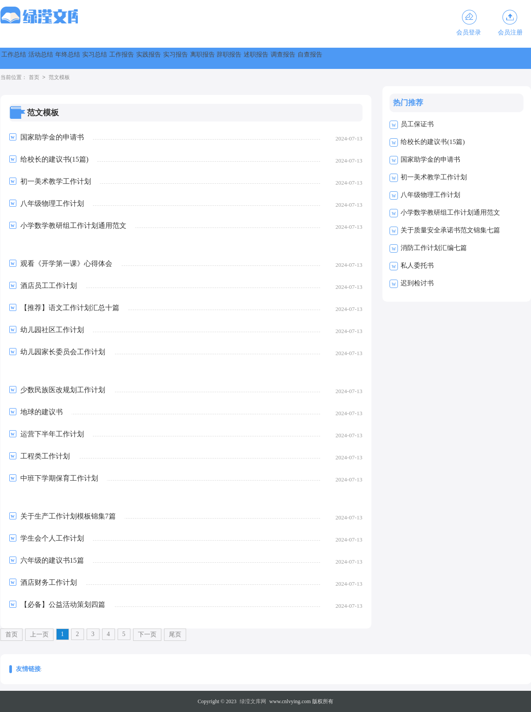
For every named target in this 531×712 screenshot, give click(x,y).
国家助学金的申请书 (430, 159)
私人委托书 (417, 265)
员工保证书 (417, 124)
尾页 (175, 634)
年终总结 (120, 58)
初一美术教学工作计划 (434, 177)
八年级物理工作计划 (430, 194)
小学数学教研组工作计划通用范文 (450, 212)
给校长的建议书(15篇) (433, 141)
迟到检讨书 (417, 283)
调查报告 (502, 58)
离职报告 (358, 58)
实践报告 (263, 58)
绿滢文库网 (253, 701)
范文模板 (59, 78)
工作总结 (24, 58)
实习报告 (311, 58)
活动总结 (72, 58)
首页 (34, 78)
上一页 (39, 634)
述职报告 (454, 58)
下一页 (147, 634)
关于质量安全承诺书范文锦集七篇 (450, 230)
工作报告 (215, 58)
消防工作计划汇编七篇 (434, 247)
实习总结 (167, 58)
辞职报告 (406, 58)
